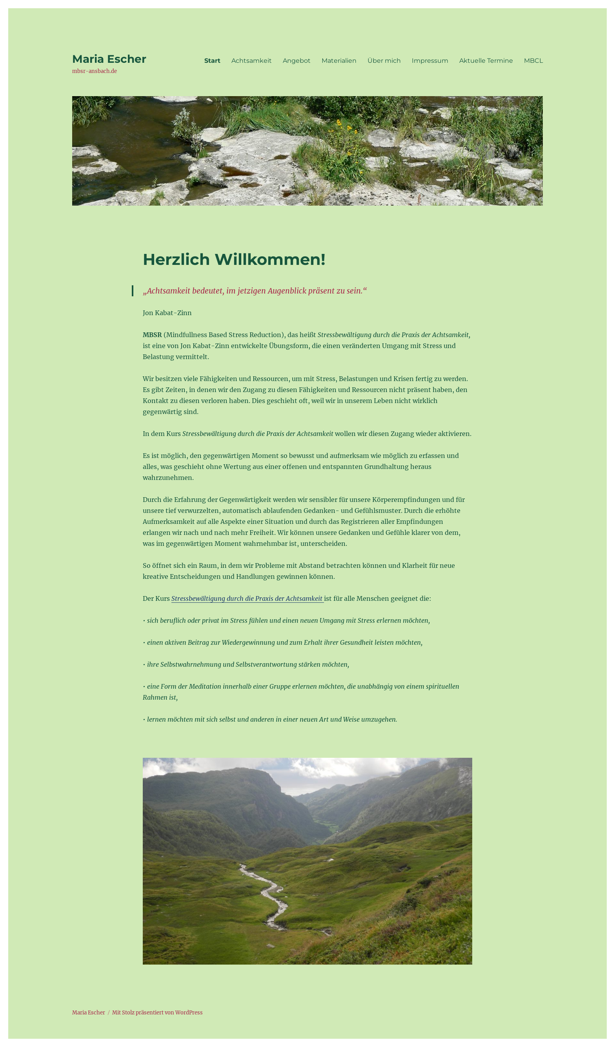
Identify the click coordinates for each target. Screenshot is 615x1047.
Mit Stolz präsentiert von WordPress (157, 1012)
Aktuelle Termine (486, 60)
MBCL (533, 60)
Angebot (297, 60)
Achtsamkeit (251, 60)
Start (212, 60)
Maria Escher (109, 59)
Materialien (339, 60)
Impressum (430, 60)
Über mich (384, 60)
